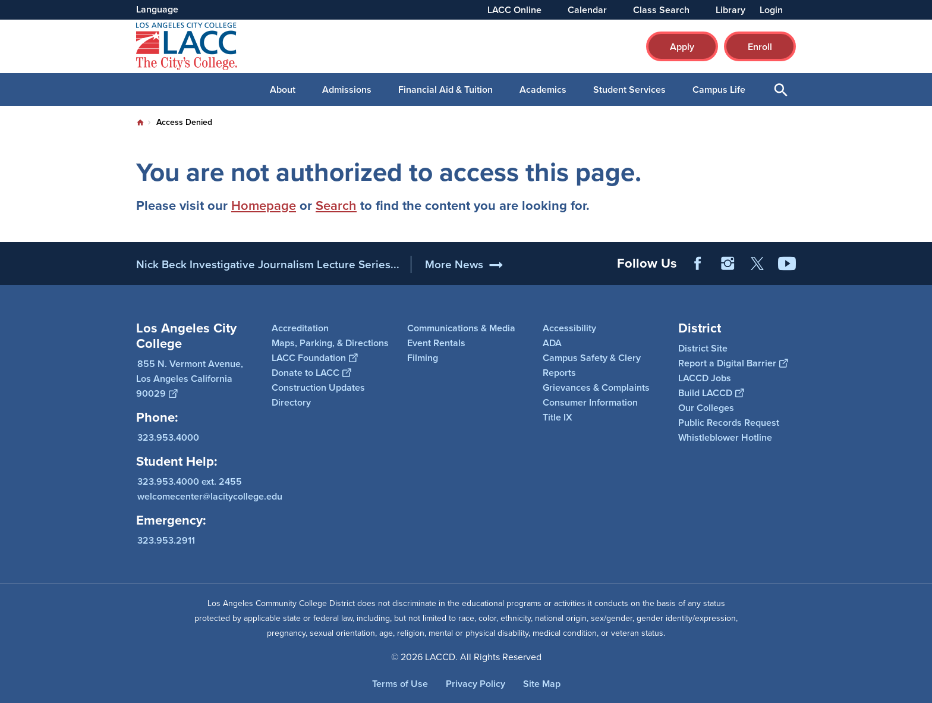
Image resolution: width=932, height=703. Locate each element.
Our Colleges (706, 408)
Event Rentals (436, 343)
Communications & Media (461, 328)
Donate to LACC (311, 372)
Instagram (727, 263)
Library (730, 10)
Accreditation (300, 328)
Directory (291, 402)
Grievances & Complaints (596, 387)
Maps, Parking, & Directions (330, 343)
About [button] (282, 89)
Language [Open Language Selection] (157, 9)
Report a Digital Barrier (733, 363)
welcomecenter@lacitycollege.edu (209, 496)
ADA (552, 343)
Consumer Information (590, 402)
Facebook (698, 263)
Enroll (760, 47)
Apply (682, 47)
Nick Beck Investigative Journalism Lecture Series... (267, 264)
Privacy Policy (475, 684)
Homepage (263, 205)
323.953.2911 (166, 540)
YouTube (787, 263)
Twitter (757, 263)
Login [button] (771, 10)
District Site (703, 348)
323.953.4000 (168, 437)
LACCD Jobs (704, 378)
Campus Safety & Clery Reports (592, 365)
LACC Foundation (314, 358)
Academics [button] (542, 89)
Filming (422, 358)
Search (336, 205)
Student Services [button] (629, 89)
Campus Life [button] (718, 89)
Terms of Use (400, 684)
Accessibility (569, 328)
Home (140, 122)
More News (454, 264)
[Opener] (920, 256)
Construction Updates (318, 387)
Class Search (661, 10)
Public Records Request (728, 422)
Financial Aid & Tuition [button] (445, 89)
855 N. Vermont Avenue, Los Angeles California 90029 (189, 378)
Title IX (557, 417)
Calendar (587, 10)
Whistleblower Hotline (725, 437)
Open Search (781, 89)
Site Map (542, 684)
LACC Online (514, 10)
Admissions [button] (346, 89)
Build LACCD (711, 393)
